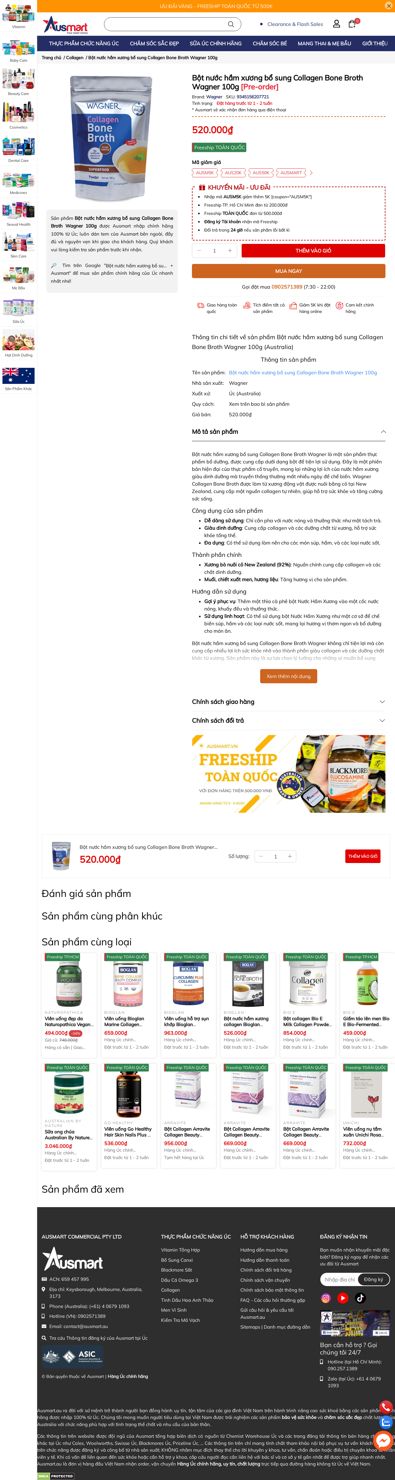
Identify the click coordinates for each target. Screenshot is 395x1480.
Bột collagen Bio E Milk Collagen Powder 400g (306, 1025)
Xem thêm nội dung (289, 676)
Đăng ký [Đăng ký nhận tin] (373, 1279)
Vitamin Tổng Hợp (180, 1250)
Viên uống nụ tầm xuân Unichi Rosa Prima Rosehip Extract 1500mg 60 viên (366, 1138)
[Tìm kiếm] (231, 24)
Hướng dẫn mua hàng (264, 1250)
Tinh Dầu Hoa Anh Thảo (187, 1300)
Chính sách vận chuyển (265, 1280)
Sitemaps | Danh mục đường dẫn (275, 1327)
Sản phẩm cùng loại (87, 941)
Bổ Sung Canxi (177, 1260)
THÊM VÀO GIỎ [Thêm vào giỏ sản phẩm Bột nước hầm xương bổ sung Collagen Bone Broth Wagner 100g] (313, 251)
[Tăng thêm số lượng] (290, 856)
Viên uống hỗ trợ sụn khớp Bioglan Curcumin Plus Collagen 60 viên (186, 1028)
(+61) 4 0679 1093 (109, 1306)
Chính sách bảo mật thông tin (272, 1290)
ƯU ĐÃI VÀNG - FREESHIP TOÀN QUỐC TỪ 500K (216, 6)
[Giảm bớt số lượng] (261, 856)
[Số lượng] (214, 251)
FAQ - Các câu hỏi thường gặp (272, 1300)
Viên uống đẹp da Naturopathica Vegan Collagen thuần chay (67, 1025)
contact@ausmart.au (86, 1326)
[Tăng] (230, 251)
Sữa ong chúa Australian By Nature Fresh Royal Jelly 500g (68, 1138)
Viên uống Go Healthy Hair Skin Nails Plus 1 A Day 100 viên (128, 1135)
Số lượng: (238, 856)
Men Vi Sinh (174, 1310)
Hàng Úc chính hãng (128, 1376)
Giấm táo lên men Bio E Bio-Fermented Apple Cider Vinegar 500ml (366, 1028)
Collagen (170, 1290)
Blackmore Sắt (176, 1270)
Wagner (214, 97)
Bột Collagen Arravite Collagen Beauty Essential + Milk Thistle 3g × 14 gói (188, 1138)
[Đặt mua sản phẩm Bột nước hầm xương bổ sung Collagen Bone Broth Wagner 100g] (363, 856)
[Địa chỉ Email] (355, 1279)
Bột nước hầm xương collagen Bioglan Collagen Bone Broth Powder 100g (246, 1028)
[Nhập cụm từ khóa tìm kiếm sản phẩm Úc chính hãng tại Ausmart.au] (172, 24)
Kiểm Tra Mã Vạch (180, 1320)
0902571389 (287, 287)
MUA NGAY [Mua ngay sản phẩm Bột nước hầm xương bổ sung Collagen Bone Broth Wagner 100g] (288, 271)
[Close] (389, 5)
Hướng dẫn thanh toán (264, 1260)
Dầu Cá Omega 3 (179, 1280)
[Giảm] (199, 251)
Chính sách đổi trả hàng (266, 1270)
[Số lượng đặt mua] (275, 856)
